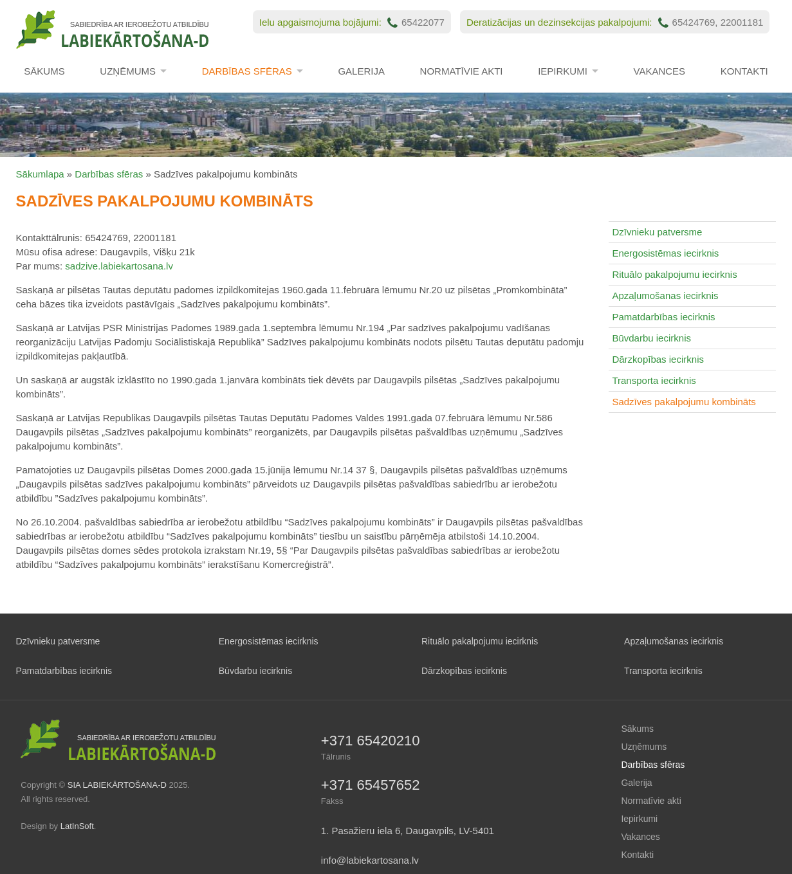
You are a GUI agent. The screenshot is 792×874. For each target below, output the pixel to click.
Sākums (44, 71)
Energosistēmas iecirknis (665, 253)
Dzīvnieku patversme (657, 231)
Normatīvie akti (461, 71)
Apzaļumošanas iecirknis (665, 295)
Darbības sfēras (247, 71)
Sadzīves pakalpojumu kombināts (683, 401)
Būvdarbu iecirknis (651, 337)
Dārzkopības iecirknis (658, 359)
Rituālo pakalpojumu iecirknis (674, 274)
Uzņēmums (128, 71)
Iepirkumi (562, 71)
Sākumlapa (40, 173)
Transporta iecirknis (653, 380)
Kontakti (744, 71)
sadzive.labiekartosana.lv (119, 265)
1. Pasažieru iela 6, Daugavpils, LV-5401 (407, 830)
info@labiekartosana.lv (370, 860)
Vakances (660, 71)
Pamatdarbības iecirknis (663, 316)
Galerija (361, 71)
